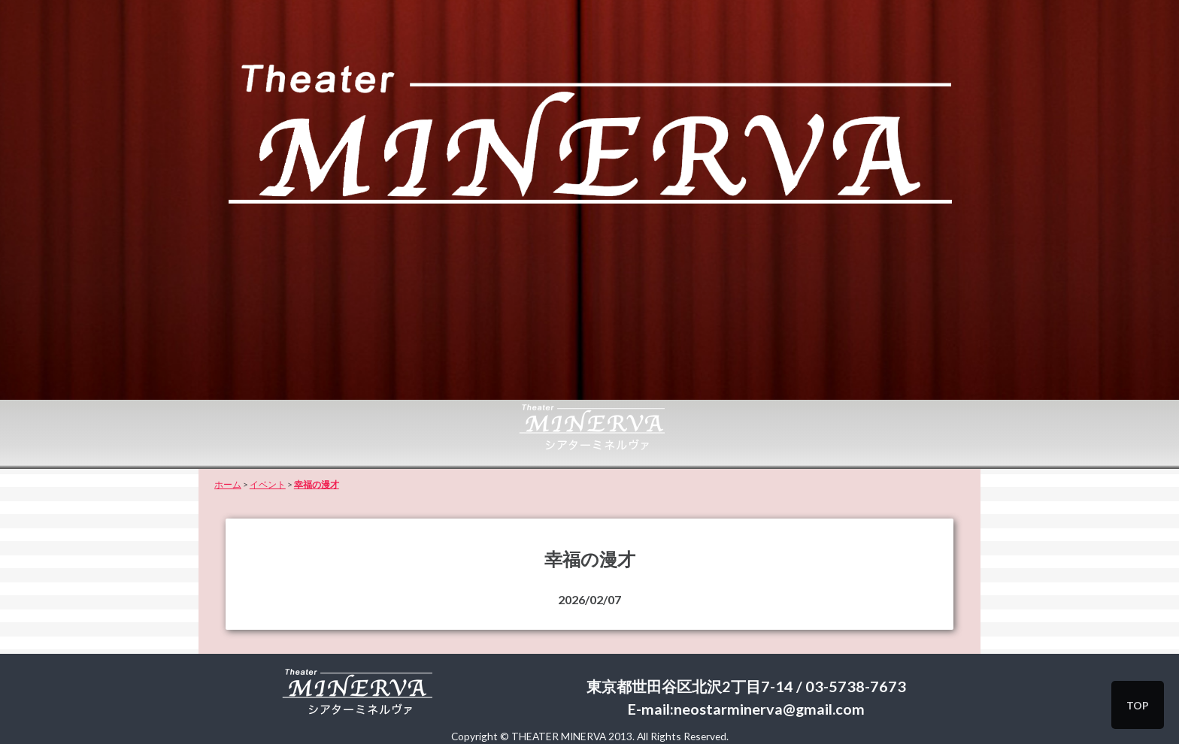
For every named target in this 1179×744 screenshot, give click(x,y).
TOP (1137, 705)
